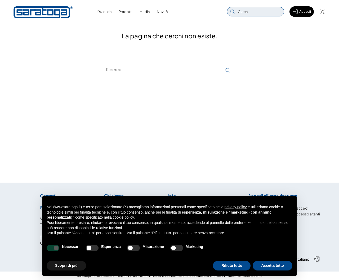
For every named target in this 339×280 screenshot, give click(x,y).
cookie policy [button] (123, 217)
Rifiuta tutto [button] (231, 265)
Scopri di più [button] (66, 265)
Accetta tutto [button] (272, 265)
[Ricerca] (169, 69)
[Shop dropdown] (320, 11)
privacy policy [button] (236, 207)
